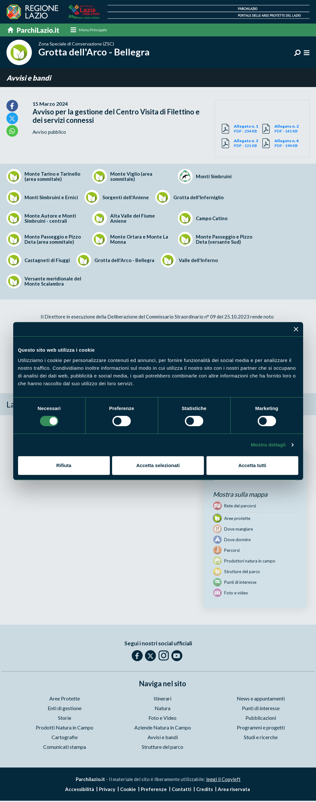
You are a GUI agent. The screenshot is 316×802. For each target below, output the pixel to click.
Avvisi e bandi (28, 78)
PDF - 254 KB (248, 130)
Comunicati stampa (64, 748)
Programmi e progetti (261, 729)
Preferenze (154, 790)
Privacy (107, 790)
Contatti (181, 790)
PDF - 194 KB (288, 144)
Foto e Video (162, 719)
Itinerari (162, 700)
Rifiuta (64, 465)
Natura (162, 709)
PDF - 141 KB (288, 130)
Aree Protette (64, 700)
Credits (204, 790)
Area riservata (234, 790)
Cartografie (65, 738)
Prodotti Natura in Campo (64, 729)
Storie (64, 719)
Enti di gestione (64, 709)
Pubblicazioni (260, 719)
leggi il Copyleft (223, 780)
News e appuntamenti (261, 700)
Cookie (128, 790)
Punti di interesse (261, 709)
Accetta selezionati (158, 465)
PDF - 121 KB (248, 144)
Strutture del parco (162, 748)
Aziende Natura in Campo (162, 729)
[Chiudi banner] (296, 329)
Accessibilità (79, 790)
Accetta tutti (252, 465)
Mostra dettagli (268, 444)
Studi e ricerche (261, 738)
